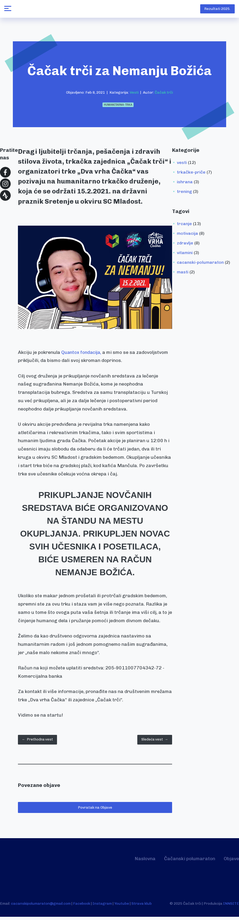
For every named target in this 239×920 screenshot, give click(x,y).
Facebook (81, 906)
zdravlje (185, 244)
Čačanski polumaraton (184, 861)
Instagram (102, 906)
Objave (230, 861)
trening (184, 193)
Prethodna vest (39, 742)
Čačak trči (164, 94)
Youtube (121, 906)
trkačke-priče (191, 173)
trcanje (184, 225)
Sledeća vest (152, 742)
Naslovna (135, 861)
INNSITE (231, 906)
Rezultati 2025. (216, 10)
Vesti (134, 94)
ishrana (185, 183)
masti (182, 273)
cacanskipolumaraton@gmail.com (41, 906)
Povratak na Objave (95, 810)
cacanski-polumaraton (200, 263)
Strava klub (141, 906)
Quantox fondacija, (82, 354)
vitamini (185, 254)
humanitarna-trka (118, 106)
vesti (182, 164)
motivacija (187, 234)
